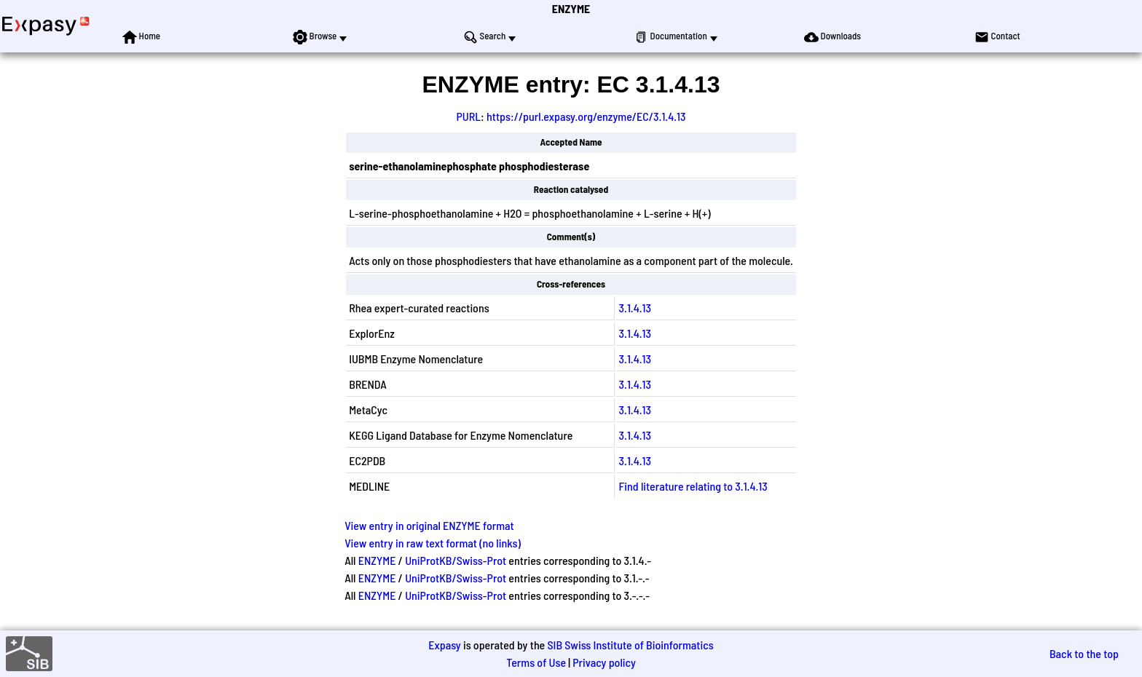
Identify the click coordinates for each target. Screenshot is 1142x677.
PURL (468, 116)
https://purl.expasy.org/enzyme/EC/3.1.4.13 (586, 116)
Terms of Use (536, 662)
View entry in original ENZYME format (429, 525)
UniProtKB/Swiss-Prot (455, 560)
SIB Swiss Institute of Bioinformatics (630, 645)
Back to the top (1084, 653)
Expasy (444, 645)
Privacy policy (604, 662)
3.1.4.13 (635, 307)
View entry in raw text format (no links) (432, 543)
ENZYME (571, 8)
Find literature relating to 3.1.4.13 (693, 486)
